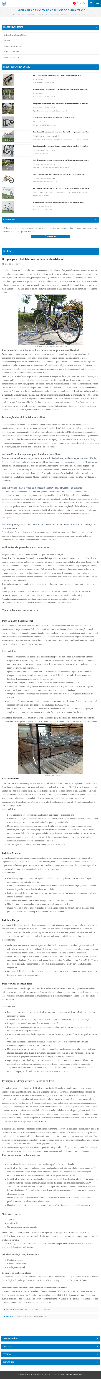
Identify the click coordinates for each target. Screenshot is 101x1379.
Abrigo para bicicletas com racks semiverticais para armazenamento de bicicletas (60, 104)
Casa (16, 15)
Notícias (23, 15)
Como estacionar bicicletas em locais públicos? (31, 1316)
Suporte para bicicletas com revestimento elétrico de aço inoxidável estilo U (59, 203)
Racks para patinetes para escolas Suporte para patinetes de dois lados (57, 75)
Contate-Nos (50, 236)
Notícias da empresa (11, 57)
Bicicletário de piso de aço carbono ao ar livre (50, 346)
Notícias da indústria (11, 52)
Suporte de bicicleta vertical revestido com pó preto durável (53, 118)
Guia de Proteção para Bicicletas (16, 35)
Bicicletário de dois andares (13, 625)
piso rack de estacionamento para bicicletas (22, 783)
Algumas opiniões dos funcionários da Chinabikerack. (33, 1309)
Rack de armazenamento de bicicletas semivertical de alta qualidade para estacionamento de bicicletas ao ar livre (61, 160)
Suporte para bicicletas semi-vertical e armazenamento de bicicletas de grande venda (61, 89)
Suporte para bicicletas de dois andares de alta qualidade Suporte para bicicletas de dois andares (61, 132)
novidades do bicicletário (36, 15)
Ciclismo (7, 41)
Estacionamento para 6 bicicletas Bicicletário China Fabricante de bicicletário (59, 174)
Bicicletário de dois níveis (50, 775)
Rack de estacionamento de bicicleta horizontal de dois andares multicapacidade (61, 188)
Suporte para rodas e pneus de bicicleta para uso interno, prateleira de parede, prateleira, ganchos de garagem (61, 146)
